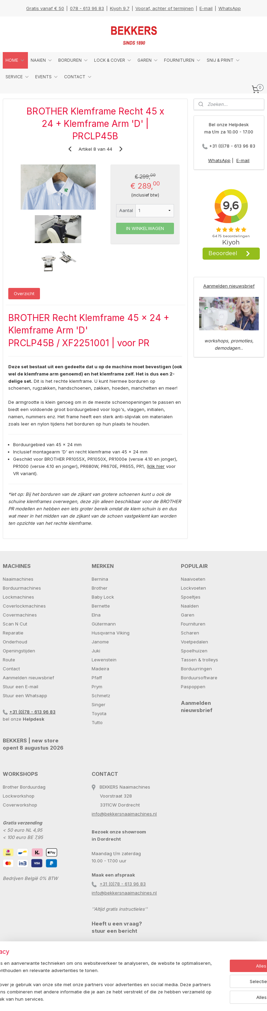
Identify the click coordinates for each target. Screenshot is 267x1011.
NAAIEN (42, 60)
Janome (100, 641)
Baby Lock (103, 597)
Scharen (190, 632)
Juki (96, 650)
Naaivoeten (193, 579)
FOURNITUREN (182, 60)
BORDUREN (73, 60)
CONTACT (78, 77)
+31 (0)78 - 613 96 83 (232, 146)
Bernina (100, 579)
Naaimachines (18, 579)
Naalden (190, 606)
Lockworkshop (18, 796)
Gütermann (104, 624)
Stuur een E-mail (20, 686)
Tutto (97, 722)
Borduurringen (196, 668)
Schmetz (101, 695)
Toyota (99, 713)
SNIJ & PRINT (223, 60)
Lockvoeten (193, 588)
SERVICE (18, 77)
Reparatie (13, 632)
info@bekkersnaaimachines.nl (124, 814)
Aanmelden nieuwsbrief (229, 286)
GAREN (147, 60)
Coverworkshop (20, 805)
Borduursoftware (199, 677)
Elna (96, 615)
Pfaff (97, 677)
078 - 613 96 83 (87, 8)
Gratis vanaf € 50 (45, 8)
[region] (88, 978)
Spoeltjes (191, 597)
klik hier (156, 466)
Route (9, 659)
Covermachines (20, 615)
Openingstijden (19, 650)
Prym (97, 686)
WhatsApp (229, 8)
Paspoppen (193, 686)
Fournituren (193, 624)
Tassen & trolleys (199, 659)
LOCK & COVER (113, 60)
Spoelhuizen (194, 650)
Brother (99, 588)
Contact (11, 668)
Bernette (101, 606)
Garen (187, 615)
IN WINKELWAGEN (145, 228)
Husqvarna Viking (111, 632)
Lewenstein (104, 659)
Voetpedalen (194, 641)
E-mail (206, 8)
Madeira (100, 668)
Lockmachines (18, 597)
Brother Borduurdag (24, 787)
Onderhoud (15, 641)
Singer (98, 704)
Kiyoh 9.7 (120, 8)
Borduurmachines (22, 588)
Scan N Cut (15, 624)
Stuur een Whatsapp (25, 695)
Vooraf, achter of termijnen (164, 8)
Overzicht (24, 293)
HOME (15, 60)
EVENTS (47, 77)
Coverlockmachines (24, 606)
